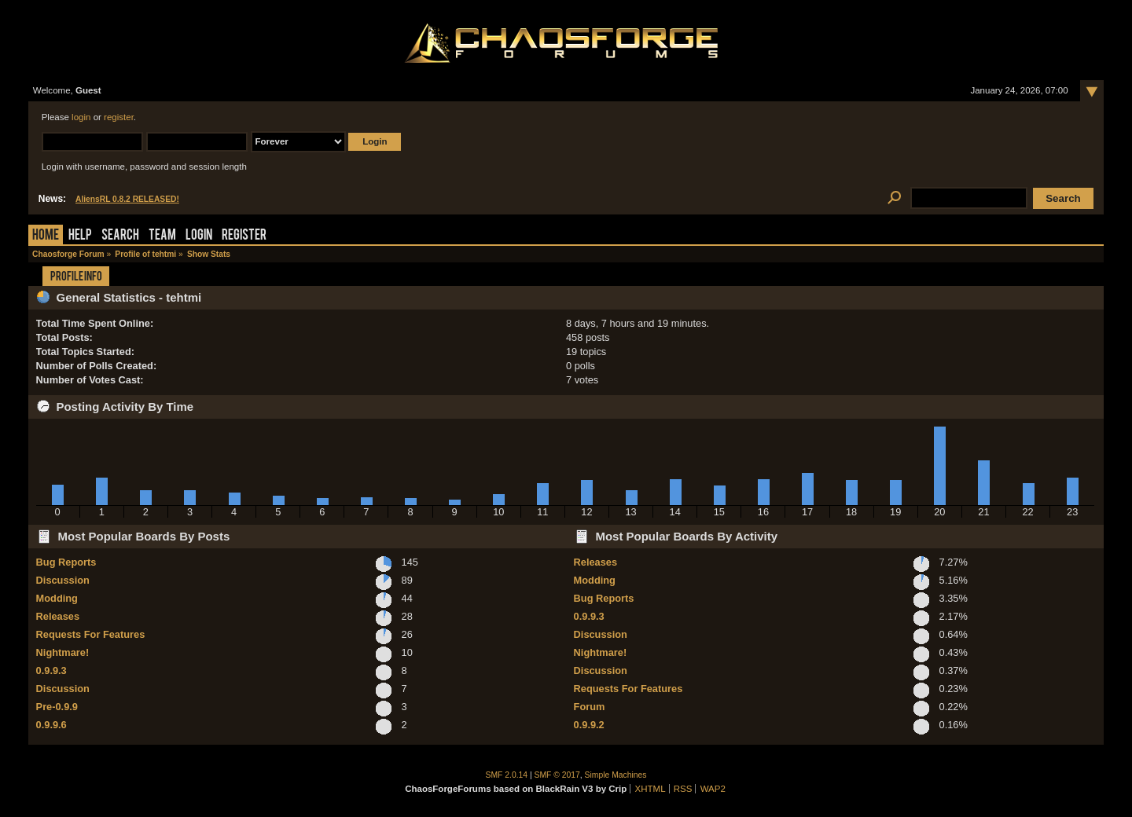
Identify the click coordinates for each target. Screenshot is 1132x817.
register (119, 117)
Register (244, 236)
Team (162, 236)
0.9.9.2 (589, 725)
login (81, 117)
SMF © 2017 (557, 775)
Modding (57, 598)
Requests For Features (90, 634)
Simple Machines (616, 775)
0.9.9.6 (51, 725)
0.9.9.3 (51, 670)
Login (199, 236)
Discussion (63, 580)
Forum (589, 707)
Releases (58, 616)
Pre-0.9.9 (57, 707)
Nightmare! (63, 652)
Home (45, 236)
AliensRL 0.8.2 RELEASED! (127, 199)
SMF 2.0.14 (507, 775)
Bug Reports (66, 562)
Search (120, 236)
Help (80, 236)
